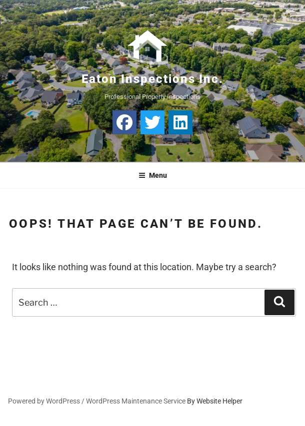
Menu (152, 175)
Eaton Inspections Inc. (153, 79)
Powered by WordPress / (47, 401)
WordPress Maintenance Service (136, 401)
